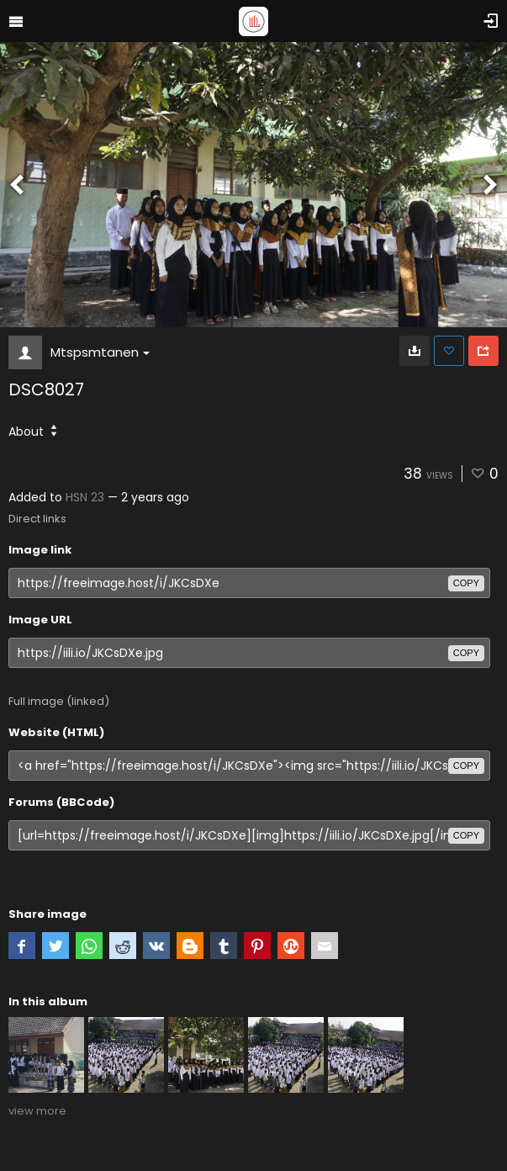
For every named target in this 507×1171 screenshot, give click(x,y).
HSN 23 (85, 497)
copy (466, 583)
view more (37, 1111)
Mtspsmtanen (100, 352)
